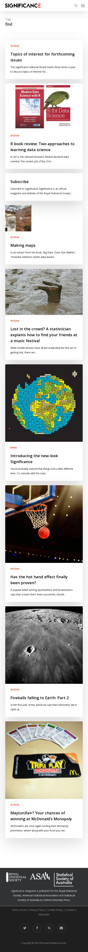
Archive (14, 45)
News (13, 447)
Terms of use (19, 910)
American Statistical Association (41, 895)
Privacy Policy (37, 910)
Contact (70, 910)
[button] (83, 5)
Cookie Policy (55, 910)
